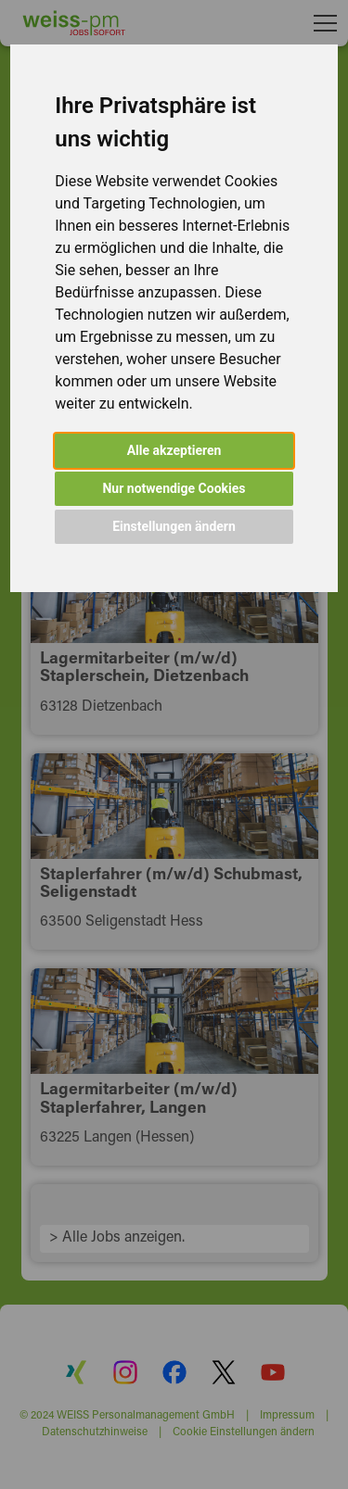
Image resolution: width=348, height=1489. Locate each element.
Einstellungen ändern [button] (174, 526)
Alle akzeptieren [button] (174, 450)
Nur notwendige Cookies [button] (173, 488)
